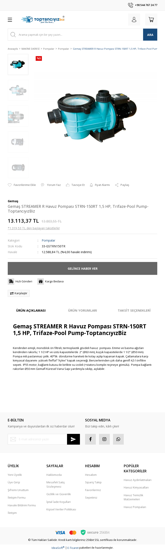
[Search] (82, 35)
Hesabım (91, 475)
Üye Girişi (14, 482)
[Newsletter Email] (44, 439)
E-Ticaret (73, 548)
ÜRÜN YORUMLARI (82, 310)
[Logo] (43, 20)
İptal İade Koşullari (58, 502)
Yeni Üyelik (15, 475)
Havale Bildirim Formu (22, 505)
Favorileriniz (93, 490)
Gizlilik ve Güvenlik (58, 494)
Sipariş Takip (93, 482)
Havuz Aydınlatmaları (137, 480)
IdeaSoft (58, 548)
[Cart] (151, 20)
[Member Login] (134, 20)
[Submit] (73, 439)
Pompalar (48, 240)
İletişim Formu (17, 497)
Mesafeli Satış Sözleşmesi (55, 484)
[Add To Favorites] (22, 185)
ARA (150, 35)
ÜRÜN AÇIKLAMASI (31, 310)
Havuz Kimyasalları (136, 487)
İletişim (12, 513)
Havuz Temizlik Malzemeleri (133, 497)
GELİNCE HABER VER (83, 268)
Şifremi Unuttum (18, 490)
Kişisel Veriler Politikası (61, 509)
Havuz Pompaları (135, 507)
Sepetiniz (91, 497)
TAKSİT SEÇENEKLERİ (134, 310)
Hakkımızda (54, 475)
